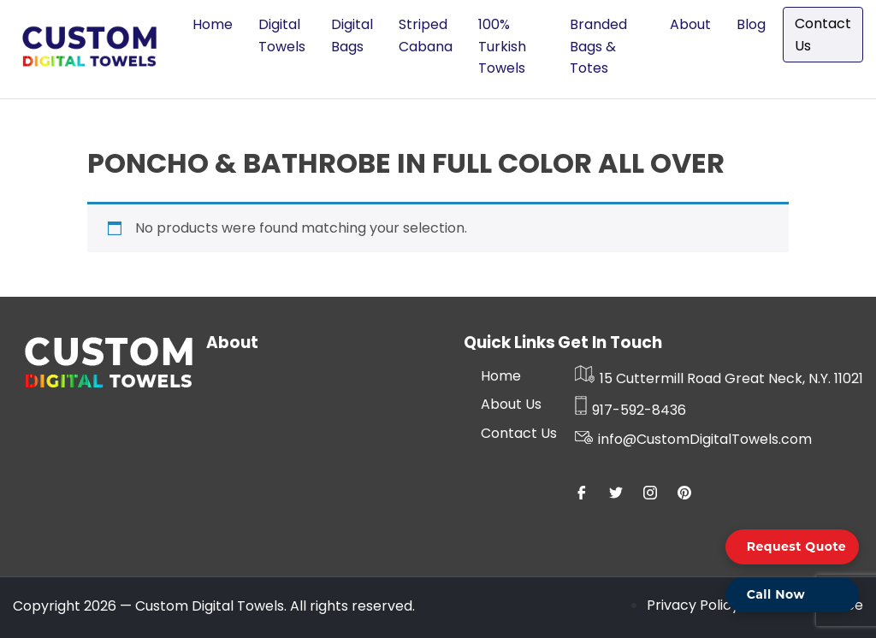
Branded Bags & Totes (598, 46)
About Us (511, 404)
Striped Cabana (426, 35)
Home (212, 24)
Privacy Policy (693, 605)
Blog (751, 24)
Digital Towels (281, 35)
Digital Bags (352, 35)
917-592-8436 (630, 410)
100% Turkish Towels (502, 46)
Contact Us (823, 35)
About (690, 24)
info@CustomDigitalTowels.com (693, 439)
